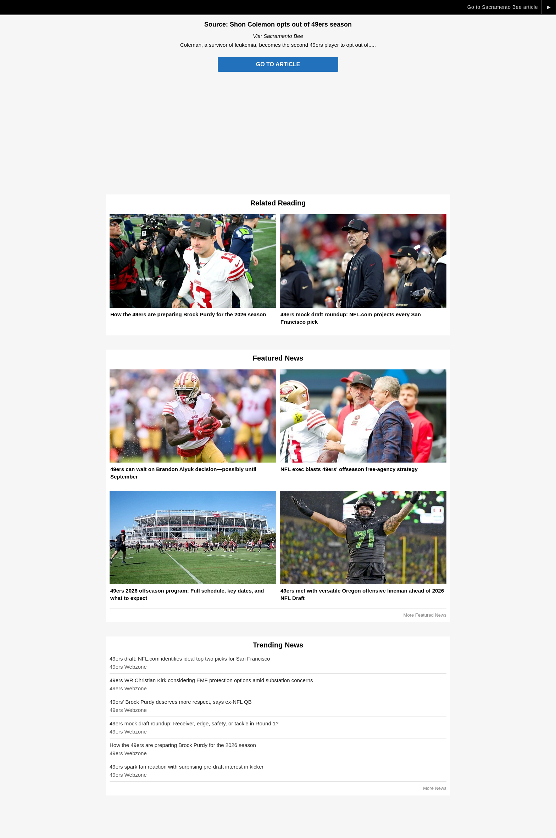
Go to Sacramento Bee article (502, 7)
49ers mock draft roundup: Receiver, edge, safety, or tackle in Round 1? (194, 723)
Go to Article (278, 64)
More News (434, 788)
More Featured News (425, 615)
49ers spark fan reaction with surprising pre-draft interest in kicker (186, 767)
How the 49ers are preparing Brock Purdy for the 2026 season (183, 745)
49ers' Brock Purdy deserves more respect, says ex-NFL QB (181, 702)
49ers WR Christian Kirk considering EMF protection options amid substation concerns (211, 680)
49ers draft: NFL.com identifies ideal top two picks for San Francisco (190, 659)
